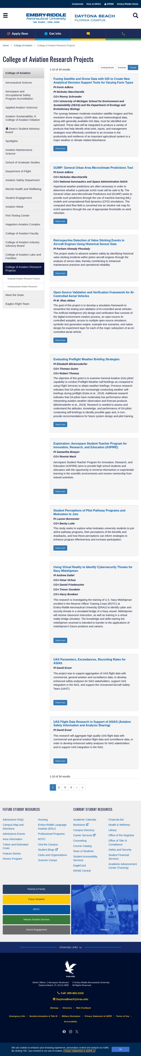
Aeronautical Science (19, 82)
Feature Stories (12, 853)
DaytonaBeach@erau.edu (70, 999)
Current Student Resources (92, 809)
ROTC (42, 839)
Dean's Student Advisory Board (23, 130)
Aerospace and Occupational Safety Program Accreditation (19, 95)
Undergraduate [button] (107, 67)
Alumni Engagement (36, 929)
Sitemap (54, 1008)
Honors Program (12, 858)
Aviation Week (14, 206)
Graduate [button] (122, 67)
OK (120, 1049)
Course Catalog (82, 846)
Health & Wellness (119, 824)
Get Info (52, 33)
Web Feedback (83, 1008)
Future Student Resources (21, 809)
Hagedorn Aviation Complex (23, 224)
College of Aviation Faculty (22, 233)
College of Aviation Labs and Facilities (23, 256)
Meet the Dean (15, 294)
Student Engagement (19, 197)
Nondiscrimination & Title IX (43, 1016)
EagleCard (79, 865)
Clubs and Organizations (52, 855)
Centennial (77, 4)
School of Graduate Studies (23, 162)
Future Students (36, 899)
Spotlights (12, 141)
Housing (43, 819)
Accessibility (70, 1021)
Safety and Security (120, 849)
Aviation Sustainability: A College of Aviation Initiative (23, 118)
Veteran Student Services (36, 919)
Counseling (79, 840)
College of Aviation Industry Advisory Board (22, 244)
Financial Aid (116, 819)
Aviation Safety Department (23, 180)
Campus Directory (83, 830)
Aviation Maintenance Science (19, 151)
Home (6, 45)
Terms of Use (122, 1016)
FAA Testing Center (18, 215)
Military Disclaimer (71, 1016)
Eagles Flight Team (17, 303)
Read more (60, 148)
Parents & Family (36, 889)
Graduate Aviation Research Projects (24, 279)
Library (113, 830)
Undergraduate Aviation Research (22, 286)
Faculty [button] (133, 67)
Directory (67, 1008)
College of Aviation (23, 45)
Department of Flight (18, 171)
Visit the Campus (48, 844)
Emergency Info (17, 1016)
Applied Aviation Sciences (22, 107)
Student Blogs (48, 849)
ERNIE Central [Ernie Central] (82, 870)
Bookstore (80, 824)
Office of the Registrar (121, 835)
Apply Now (17, 33)
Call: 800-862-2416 (70, 993)
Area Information (12, 839)
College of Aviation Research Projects (23, 268)
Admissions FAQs (13, 819)
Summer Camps (47, 860)
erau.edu (70, 968)
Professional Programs (51, 833)
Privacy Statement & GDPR (79, 1051)
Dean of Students (83, 851)
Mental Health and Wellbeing (23, 188)
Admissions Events (14, 833)
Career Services (84, 835)
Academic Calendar (84, 819)
